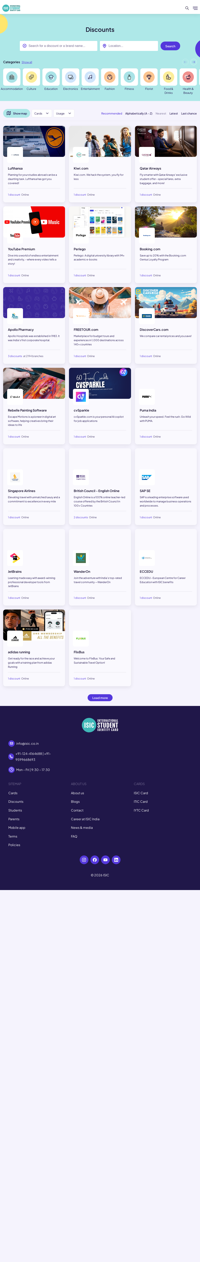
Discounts (15, 801)
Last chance (189, 113)
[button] (193, 63)
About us (77, 793)
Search (170, 46)
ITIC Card (141, 801)
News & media (82, 827)
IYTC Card (141, 810)
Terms (12, 836)
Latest (173, 113)
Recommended (111, 113)
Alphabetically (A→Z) (138, 113)
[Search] (187, 8)
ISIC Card (141, 793)
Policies (14, 845)
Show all (27, 62)
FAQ (74, 836)
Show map (16, 113)
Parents (13, 819)
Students (15, 810)
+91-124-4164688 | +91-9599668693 (33, 756)
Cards (12, 793)
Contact (77, 810)
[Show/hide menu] (195, 8)
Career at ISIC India (85, 819)
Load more (100, 698)
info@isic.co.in (27, 743)
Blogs (75, 801)
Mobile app (16, 827)
